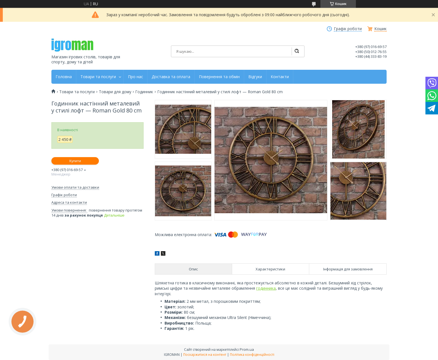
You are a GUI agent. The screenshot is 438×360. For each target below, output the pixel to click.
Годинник (144, 91)
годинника (266, 288)
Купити (75, 161)
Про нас (135, 76)
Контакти (280, 76)
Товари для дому (115, 91)
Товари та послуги (98, 76)
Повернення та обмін (219, 76)
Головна (64, 76)
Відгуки (255, 76)
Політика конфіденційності (252, 354)
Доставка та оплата (171, 76)
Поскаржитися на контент (204, 354)
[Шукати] (297, 51)
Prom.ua (247, 349)
